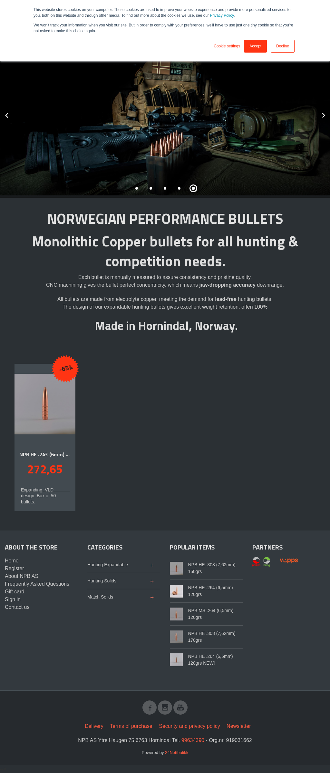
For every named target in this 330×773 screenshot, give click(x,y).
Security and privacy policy (189, 726)
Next (329, 114)
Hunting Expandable (107, 564)
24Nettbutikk (176, 752)
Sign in (13, 599)
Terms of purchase (131, 726)
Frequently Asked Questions (37, 584)
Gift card (14, 591)
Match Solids (100, 597)
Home (12, 560)
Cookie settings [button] (227, 46)
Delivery (94, 726)
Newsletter (239, 726)
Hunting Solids (101, 580)
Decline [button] (282, 46)
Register (14, 568)
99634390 (192, 740)
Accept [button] (255, 46)
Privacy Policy (222, 15)
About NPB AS (21, 576)
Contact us (17, 607)
